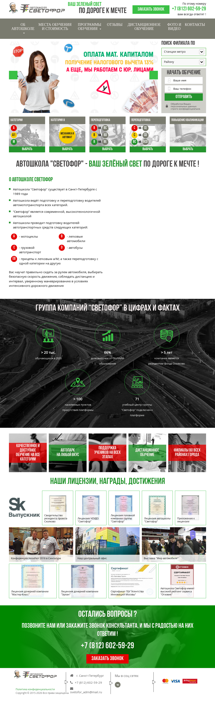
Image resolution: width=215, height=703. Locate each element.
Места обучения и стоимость (55, 27)
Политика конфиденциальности (35, 689)
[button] (13, 75)
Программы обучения (89, 27)
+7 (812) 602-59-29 (189, 9)
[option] (107, 545)
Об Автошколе (23, 28)
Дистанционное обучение (144, 27)
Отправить (184, 97)
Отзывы (114, 25)
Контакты (195, 25)
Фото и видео (174, 27)
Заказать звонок (151, 9)
